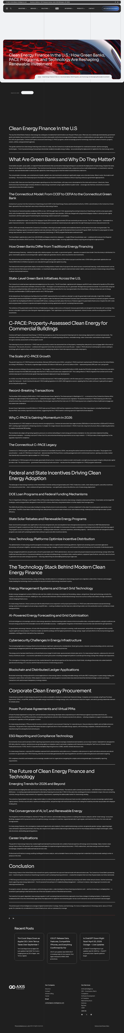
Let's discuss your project (110, 8)
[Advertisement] (62, 26)
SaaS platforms (102, 789)
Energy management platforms (18, 599)
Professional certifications (17, 901)
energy (101, 213)
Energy (93, 258)
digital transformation (46, 953)
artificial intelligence (26, 864)
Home (39, 77)
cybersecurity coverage (60, 956)
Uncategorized (27, 140)
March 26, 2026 (15, 140)
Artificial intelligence (15, 669)
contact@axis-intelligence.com (18, 2)
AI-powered (24, 196)
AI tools (34, 676)
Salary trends (102, 891)
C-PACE (11, 927)
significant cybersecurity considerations (59, 693)
